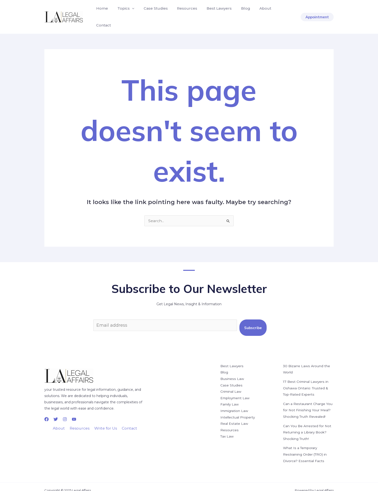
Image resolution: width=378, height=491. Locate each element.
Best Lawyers (211, 12)
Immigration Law (234, 401)
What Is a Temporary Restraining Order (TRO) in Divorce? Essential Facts (305, 443)
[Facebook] (46, 410)
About (255, 12)
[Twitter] (56, 410)
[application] (129, 12)
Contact (276, 12)
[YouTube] (74, 410)
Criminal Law (231, 382)
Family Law (229, 394)
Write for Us (105, 419)
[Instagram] (65, 410)
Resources (181, 12)
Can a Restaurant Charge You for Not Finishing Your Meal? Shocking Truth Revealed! (307, 400)
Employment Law (235, 388)
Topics (123, 12)
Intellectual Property (237, 407)
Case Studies (152, 12)
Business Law (231, 369)
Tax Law (227, 426)
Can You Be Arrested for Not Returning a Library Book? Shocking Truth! (307, 422)
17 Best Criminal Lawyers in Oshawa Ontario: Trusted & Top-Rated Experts (306, 378)
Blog (236, 12)
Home (101, 12)
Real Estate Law (234, 413)
